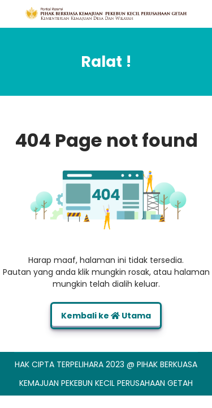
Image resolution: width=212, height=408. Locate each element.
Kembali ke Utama (106, 315)
